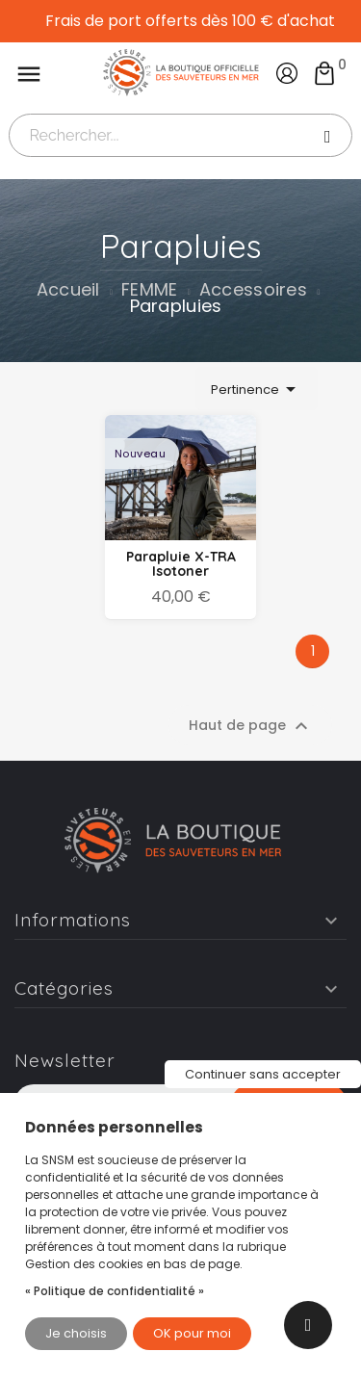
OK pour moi (192, 1333)
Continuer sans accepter (263, 1074)
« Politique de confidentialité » (114, 1291)
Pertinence (256, 389)
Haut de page (251, 726)
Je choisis (76, 1333)
